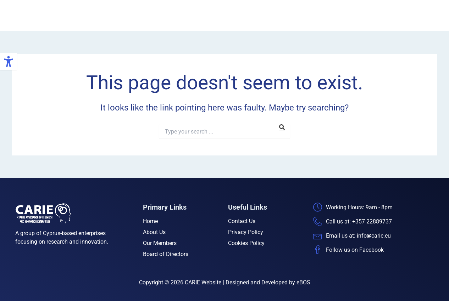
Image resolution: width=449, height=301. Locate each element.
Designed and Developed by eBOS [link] (268, 282)
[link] (8, 61)
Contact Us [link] (418, 15)
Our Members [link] (319, 15)
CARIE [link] (84, 15)
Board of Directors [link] (370, 15)
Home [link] (249, 15)
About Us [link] (279, 15)
